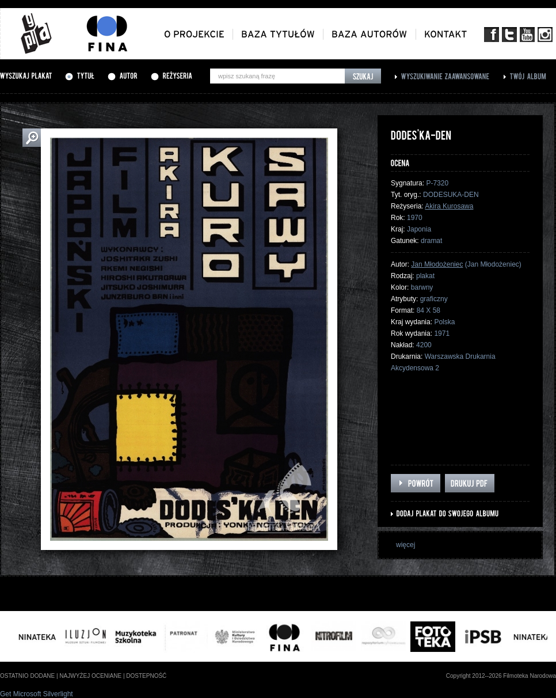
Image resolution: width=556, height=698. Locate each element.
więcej (405, 545)
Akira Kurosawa (449, 206)
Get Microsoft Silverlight (36, 694)
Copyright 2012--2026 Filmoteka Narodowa (501, 676)
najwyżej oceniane (90, 676)
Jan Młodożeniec (437, 264)
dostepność (146, 676)
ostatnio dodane (27, 676)
